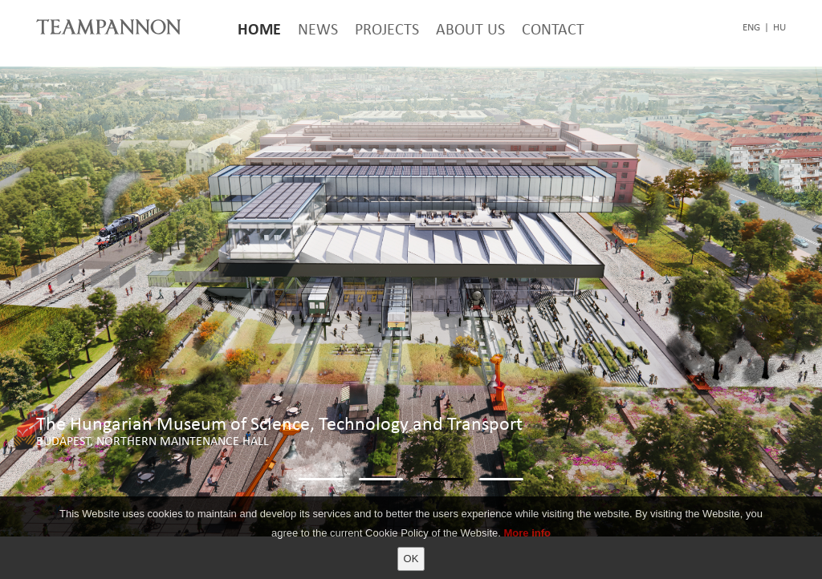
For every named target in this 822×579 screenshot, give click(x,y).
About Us (470, 28)
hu (779, 27)
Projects (387, 28)
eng (751, 27)
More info (527, 533)
